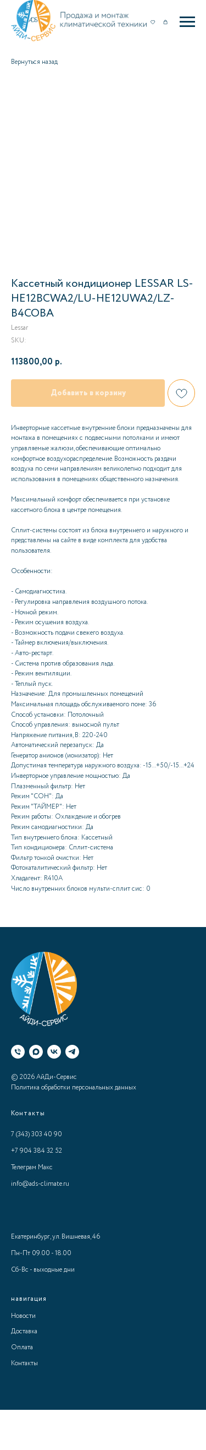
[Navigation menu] (187, 22)
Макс (45, 1167)
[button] (153, 21)
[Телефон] (18, 1052)
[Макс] (36, 1052)
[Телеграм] (72, 1052)
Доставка (24, 1331)
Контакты (24, 1363)
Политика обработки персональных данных (73, 1087)
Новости (23, 1316)
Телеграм (23, 1167)
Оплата (22, 1347)
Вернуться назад (34, 62)
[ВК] (54, 1052)
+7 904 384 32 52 (36, 1150)
